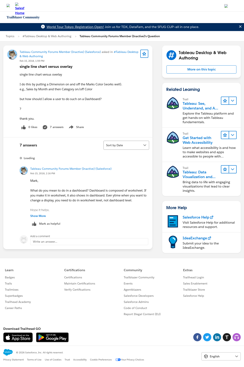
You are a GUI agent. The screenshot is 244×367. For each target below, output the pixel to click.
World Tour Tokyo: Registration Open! (75, 27)
